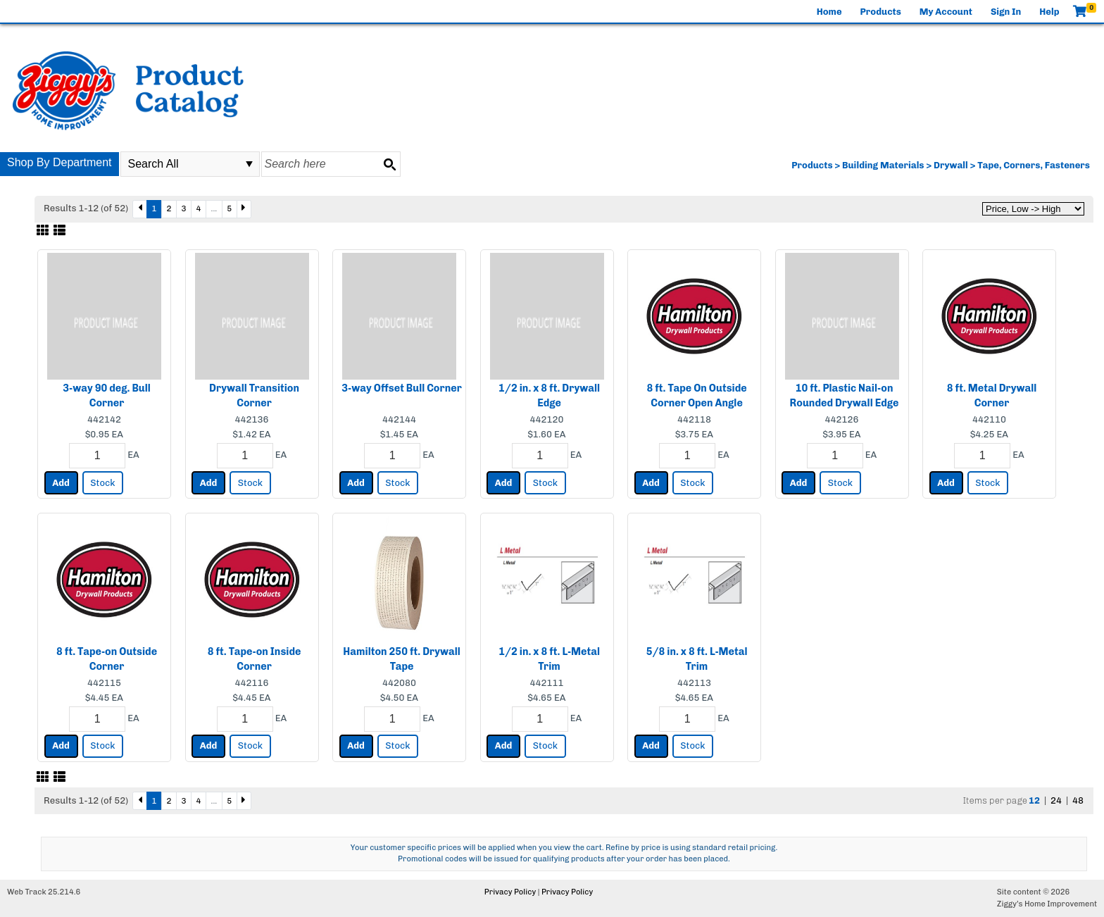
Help (1049, 11)
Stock (102, 483)
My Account (946, 11)
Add (61, 483)
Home (829, 11)
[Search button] (389, 164)
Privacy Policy (510, 892)
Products (880, 11)
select (249, 164)
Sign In (1006, 11)
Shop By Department (59, 162)
